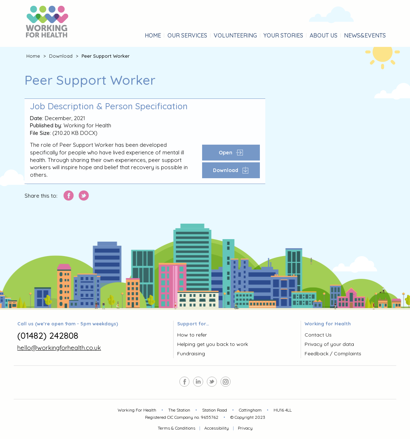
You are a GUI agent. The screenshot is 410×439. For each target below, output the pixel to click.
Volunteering (235, 35)
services (187, 35)
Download (61, 56)
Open (231, 152)
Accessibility (216, 428)
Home (153, 35)
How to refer (192, 335)
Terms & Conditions (176, 428)
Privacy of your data (329, 344)
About (323, 35)
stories (283, 35)
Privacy (245, 428)
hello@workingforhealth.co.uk (59, 347)
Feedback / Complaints (333, 353)
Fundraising (191, 353)
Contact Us (318, 335)
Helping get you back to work (212, 344)
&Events (365, 35)
